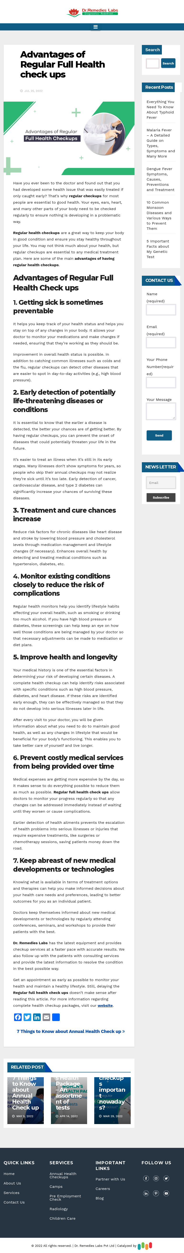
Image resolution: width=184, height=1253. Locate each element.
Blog (100, 1198)
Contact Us (14, 1202)
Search (152, 49)
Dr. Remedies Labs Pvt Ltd (95, 1246)
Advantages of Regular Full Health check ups (62, 64)
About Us (12, 1183)
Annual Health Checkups (63, 1175)
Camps (56, 1186)
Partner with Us (110, 1179)
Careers (103, 1188)
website (105, 1005)
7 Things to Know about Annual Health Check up (71, 1031)
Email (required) (161, 334)
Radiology (59, 1209)
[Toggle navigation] (95, 26)
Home (9, 1173)
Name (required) (161, 302)
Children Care (62, 1218)
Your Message (161, 411)
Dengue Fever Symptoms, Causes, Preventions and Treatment (160, 179)
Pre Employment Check (65, 1198)
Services (12, 1192)
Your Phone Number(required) (161, 371)
